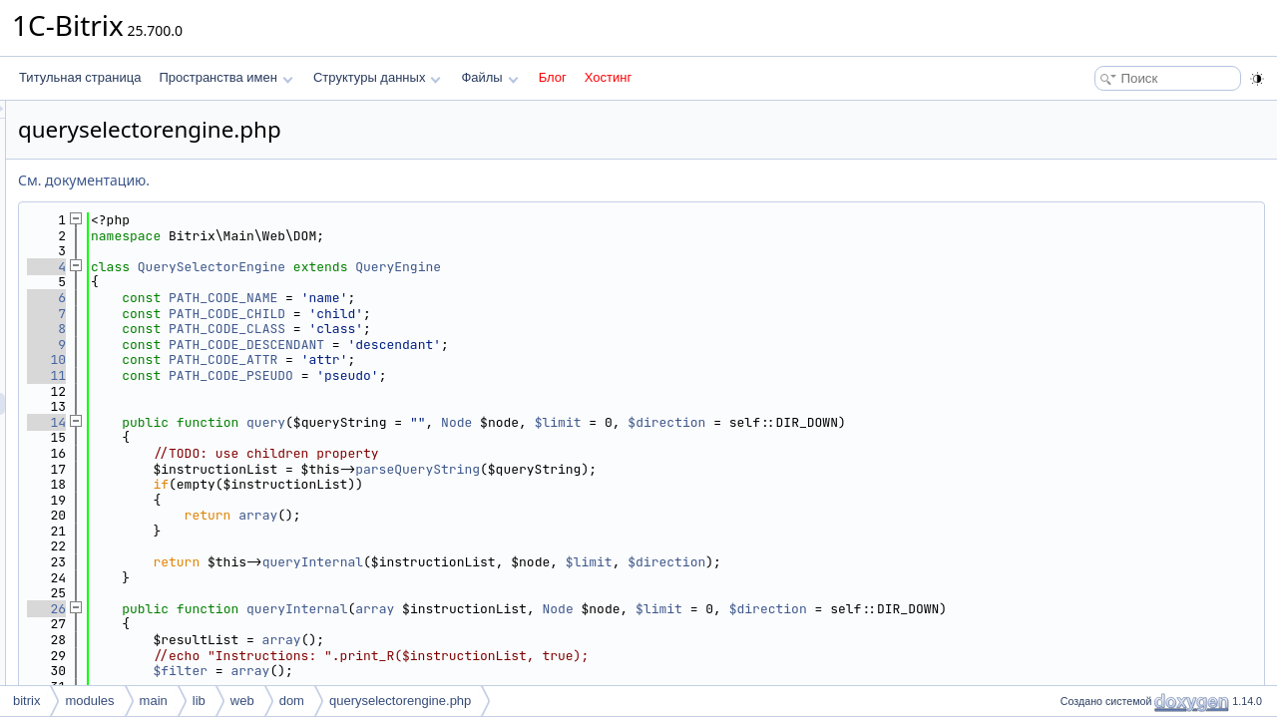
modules (89, 700)
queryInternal (562, 561)
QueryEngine (647, 266)
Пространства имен (225, 77)
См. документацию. (333, 180)
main (154, 700)
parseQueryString (667, 469)
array (507, 515)
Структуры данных (377, 77)
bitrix (26, 700)
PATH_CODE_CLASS (476, 328)
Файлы (489, 77)
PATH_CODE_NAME (472, 297)
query (515, 422)
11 (295, 375)
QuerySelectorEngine (461, 266)
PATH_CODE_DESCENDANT (496, 344)
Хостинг (608, 77)
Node (705, 422)
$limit (807, 422)
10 (295, 359)
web (242, 700)
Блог (553, 77)
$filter (429, 670)
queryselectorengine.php (400, 700)
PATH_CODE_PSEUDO (480, 375)
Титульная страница (80, 77)
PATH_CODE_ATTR (472, 359)
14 (295, 422)
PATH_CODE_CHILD (476, 313)
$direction (916, 422)
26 (295, 608)
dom (291, 700)
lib (199, 700)
